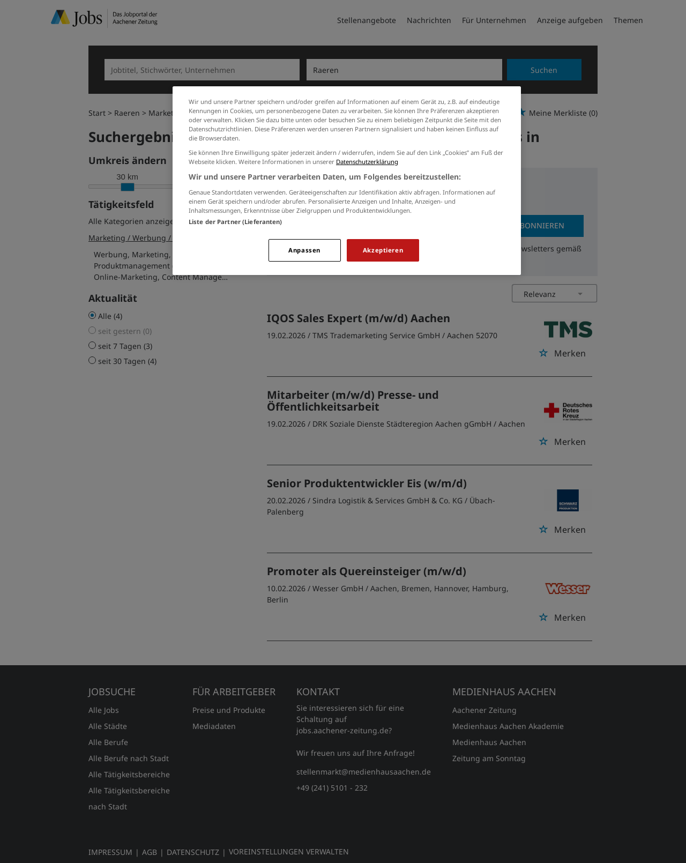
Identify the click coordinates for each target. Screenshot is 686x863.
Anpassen (304, 250)
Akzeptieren (383, 250)
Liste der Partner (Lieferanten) (235, 222)
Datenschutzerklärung (367, 162)
